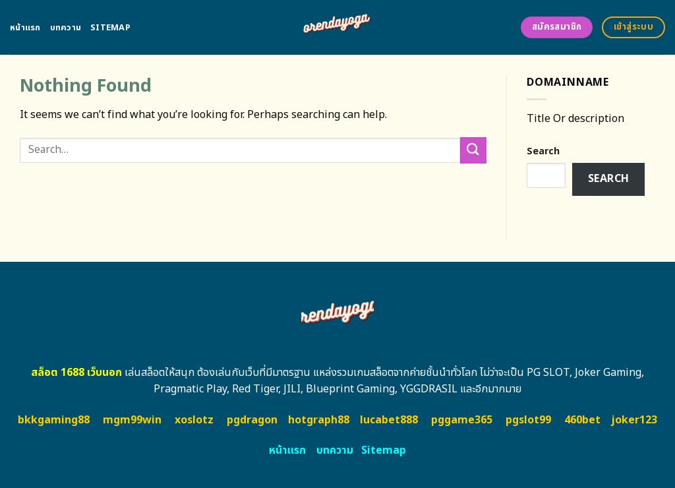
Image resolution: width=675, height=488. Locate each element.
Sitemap (110, 27)
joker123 (634, 420)
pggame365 (461, 420)
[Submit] (473, 150)
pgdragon (252, 420)
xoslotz (194, 420)
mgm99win (132, 420)
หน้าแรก (25, 27)
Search (543, 151)
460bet (582, 420)
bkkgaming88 (54, 420)
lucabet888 (389, 420)
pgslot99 (528, 420)
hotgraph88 (318, 420)
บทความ (66, 27)
